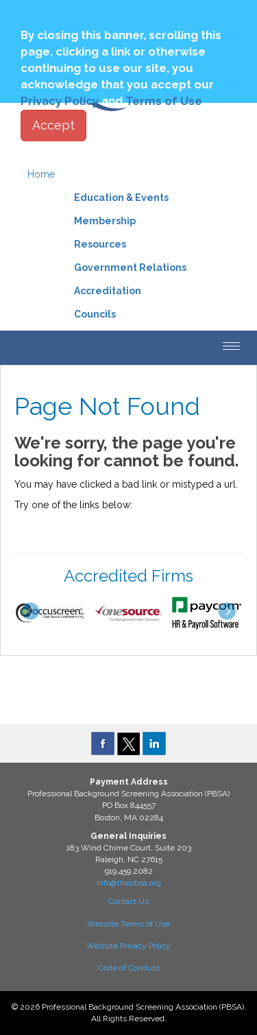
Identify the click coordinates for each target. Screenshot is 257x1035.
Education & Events (121, 197)
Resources (100, 244)
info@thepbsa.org (129, 883)
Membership (105, 220)
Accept (53, 125)
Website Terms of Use (128, 924)
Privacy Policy (60, 101)
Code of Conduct (129, 968)
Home (41, 174)
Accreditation (107, 290)
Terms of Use (163, 101)
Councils (95, 314)
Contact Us (128, 901)
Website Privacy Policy (128, 946)
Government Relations (130, 267)
